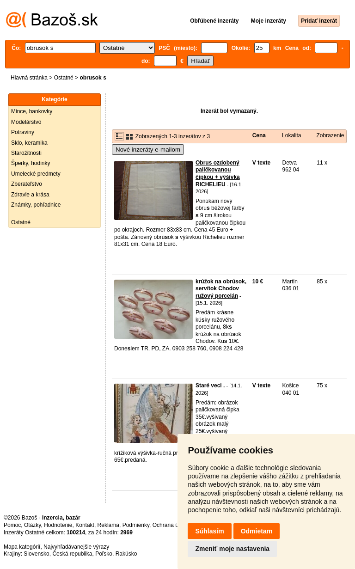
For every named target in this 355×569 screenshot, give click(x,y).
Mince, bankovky (31, 111)
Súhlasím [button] (209, 531)
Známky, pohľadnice (36, 205)
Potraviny (22, 132)
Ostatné (63, 77)
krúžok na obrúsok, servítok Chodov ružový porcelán (221, 288)
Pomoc (12, 525)
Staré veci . (210, 385)
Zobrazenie (330, 135)
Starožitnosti (26, 153)
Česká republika (72, 554)
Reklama (108, 525)
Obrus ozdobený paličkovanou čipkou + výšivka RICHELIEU (218, 173)
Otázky (32, 525)
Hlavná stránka (29, 77)
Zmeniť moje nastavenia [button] (232, 548)
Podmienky (135, 525)
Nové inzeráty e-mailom (148, 149)
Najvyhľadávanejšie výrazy (76, 547)
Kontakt (84, 525)
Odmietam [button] (256, 531)
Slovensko (36, 554)
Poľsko (103, 554)
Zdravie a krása (30, 194)
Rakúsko (126, 554)
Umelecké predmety (36, 174)
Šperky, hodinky (30, 163)
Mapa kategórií (22, 547)
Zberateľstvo (26, 184)
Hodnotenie (58, 525)
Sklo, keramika (29, 143)
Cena (259, 135)
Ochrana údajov (172, 525)
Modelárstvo (26, 122)
